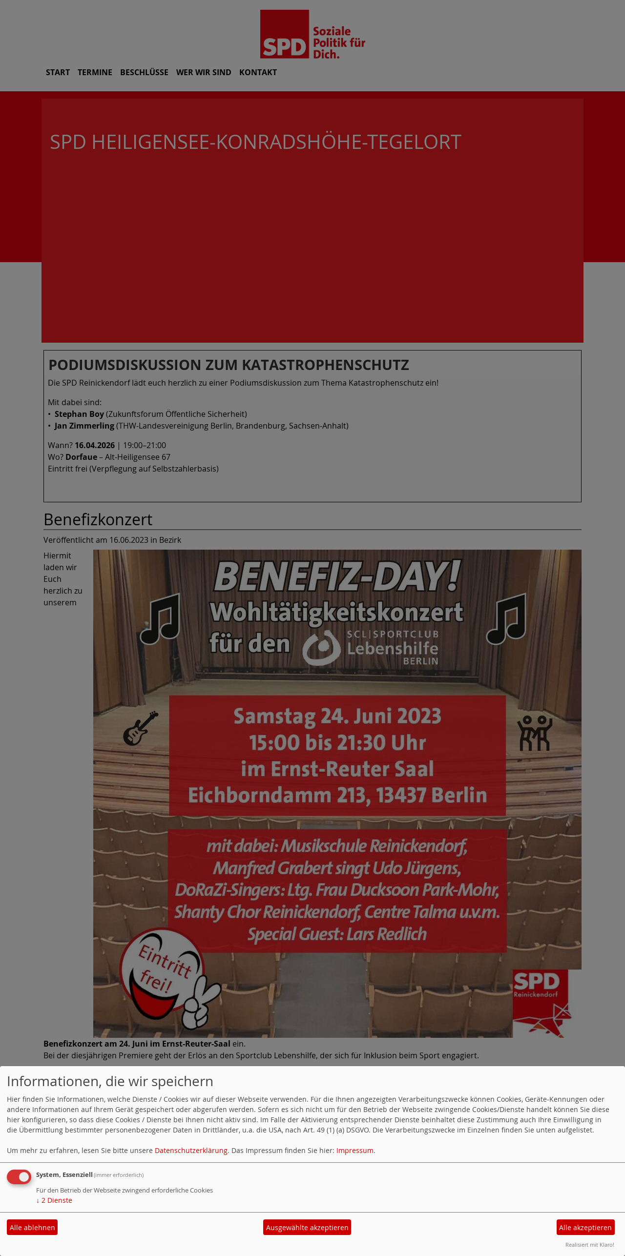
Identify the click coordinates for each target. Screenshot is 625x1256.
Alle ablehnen (32, 1227)
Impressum (355, 1150)
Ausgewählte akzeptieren (307, 1227)
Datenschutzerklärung (191, 1150)
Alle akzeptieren (585, 1227)
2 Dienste (54, 1200)
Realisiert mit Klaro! (589, 1244)
